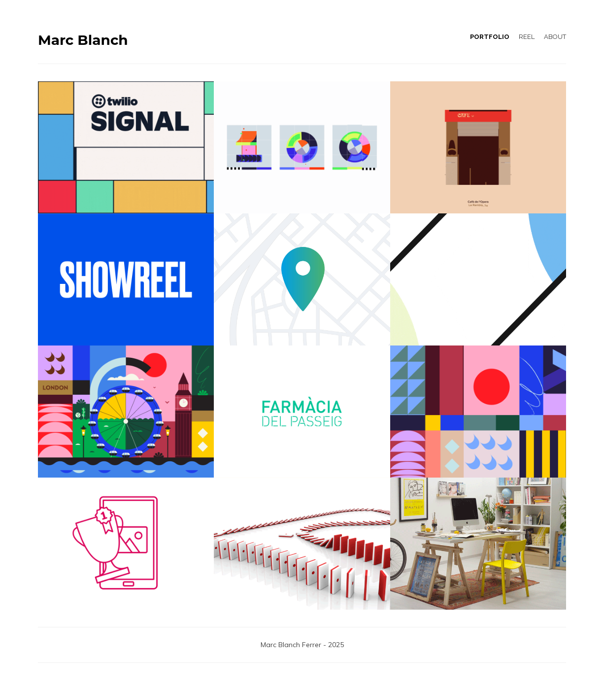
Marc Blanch (83, 40)
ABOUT (555, 36)
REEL (527, 36)
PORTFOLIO (489, 36)
